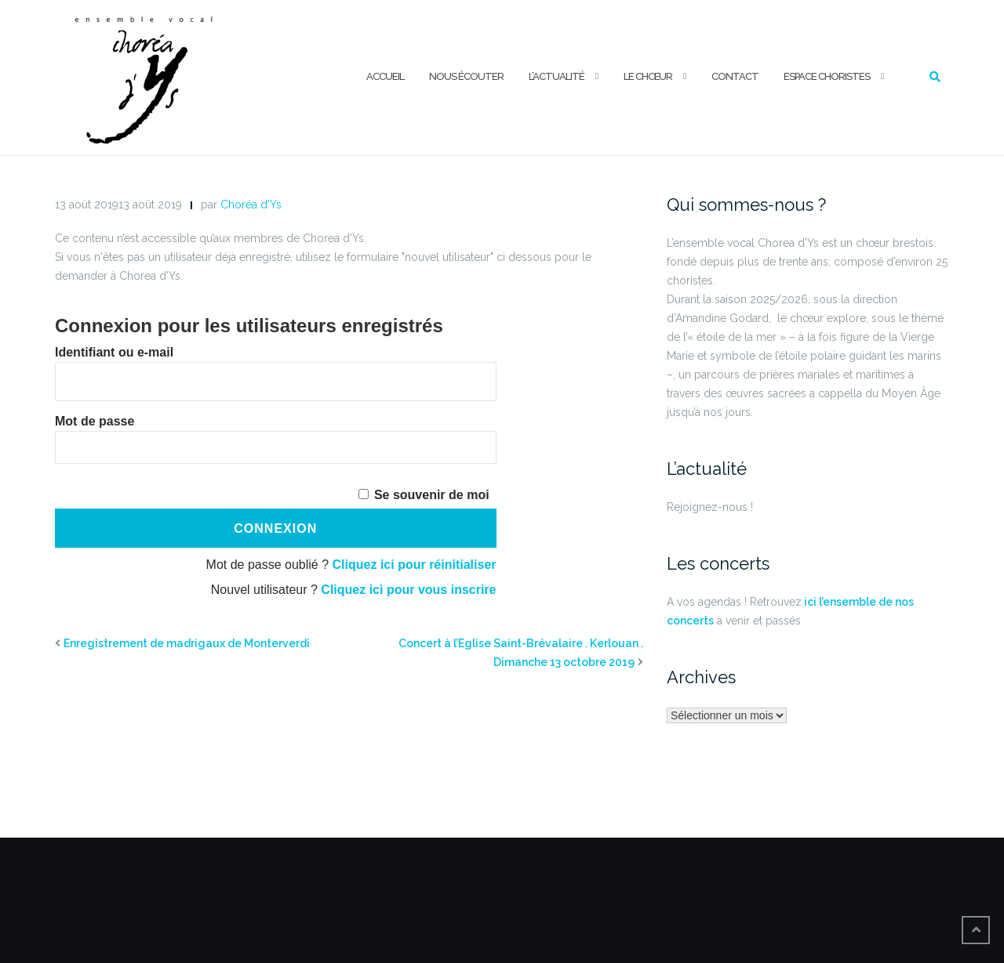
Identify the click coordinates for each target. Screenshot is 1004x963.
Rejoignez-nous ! (710, 507)
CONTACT (734, 76)
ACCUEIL (385, 76)
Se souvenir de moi (431, 494)
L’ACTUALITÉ (556, 76)
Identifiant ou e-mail (114, 352)
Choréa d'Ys (251, 204)
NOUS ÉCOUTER (466, 76)
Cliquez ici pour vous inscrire (408, 589)
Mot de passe (94, 421)
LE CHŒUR (648, 76)
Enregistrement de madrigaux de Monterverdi (187, 643)
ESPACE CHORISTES (827, 76)
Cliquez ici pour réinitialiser (415, 564)
